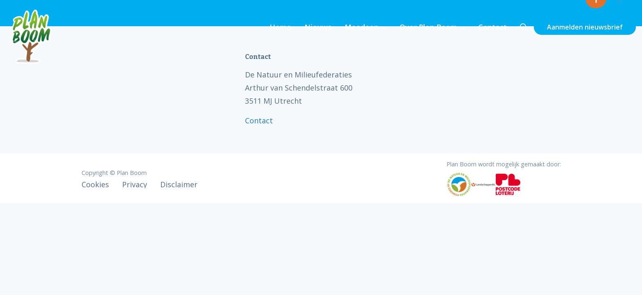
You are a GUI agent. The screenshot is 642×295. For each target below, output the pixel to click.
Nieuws (317, 27)
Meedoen (362, 27)
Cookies (95, 184)
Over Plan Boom (428, 27)
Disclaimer (178, 184)
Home (280, 27)
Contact (492, 27)
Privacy (134, 184)
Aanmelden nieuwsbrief (585, 27)
